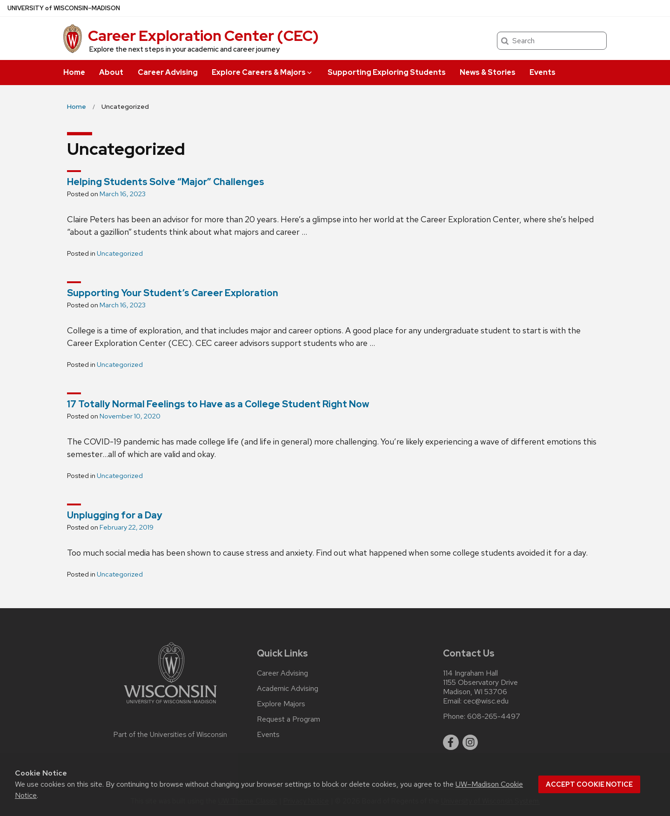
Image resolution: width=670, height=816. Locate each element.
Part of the (170, 734)
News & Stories (488, 72)
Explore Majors (281, 704)
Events (542, 72)
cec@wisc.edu (486, 701)
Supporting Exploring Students (387, 72)
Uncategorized (120, 253)
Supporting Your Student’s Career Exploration (172, 293)
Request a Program (288, 719)
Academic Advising (287, 688)
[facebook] (451, 742)
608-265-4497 (493, 716)
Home (74, 72)
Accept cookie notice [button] (589, 784)
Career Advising (168, 72)
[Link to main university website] (170, 705)
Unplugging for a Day (114, 515)
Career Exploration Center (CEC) (203, 36)
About (111, 72)
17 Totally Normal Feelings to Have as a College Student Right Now (218, 404)
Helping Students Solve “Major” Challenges (165, 182)
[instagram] (470, 742)
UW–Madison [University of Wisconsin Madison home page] (63, 8)
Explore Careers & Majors (262, 72)
